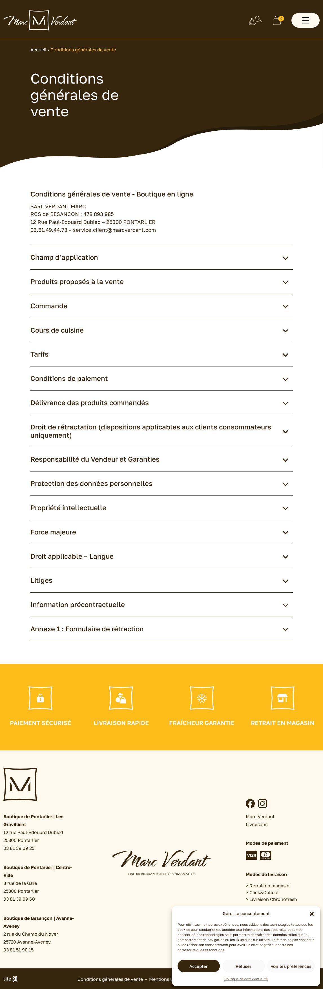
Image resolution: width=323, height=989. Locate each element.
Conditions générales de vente (110, 979)
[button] (312, 913)
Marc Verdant (260, 816)
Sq (12, 979)
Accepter (198, 966)
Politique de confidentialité (246, 979)
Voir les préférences (291, 966)
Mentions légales (167, 979)
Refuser (243, 966)
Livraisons (256, 824)
